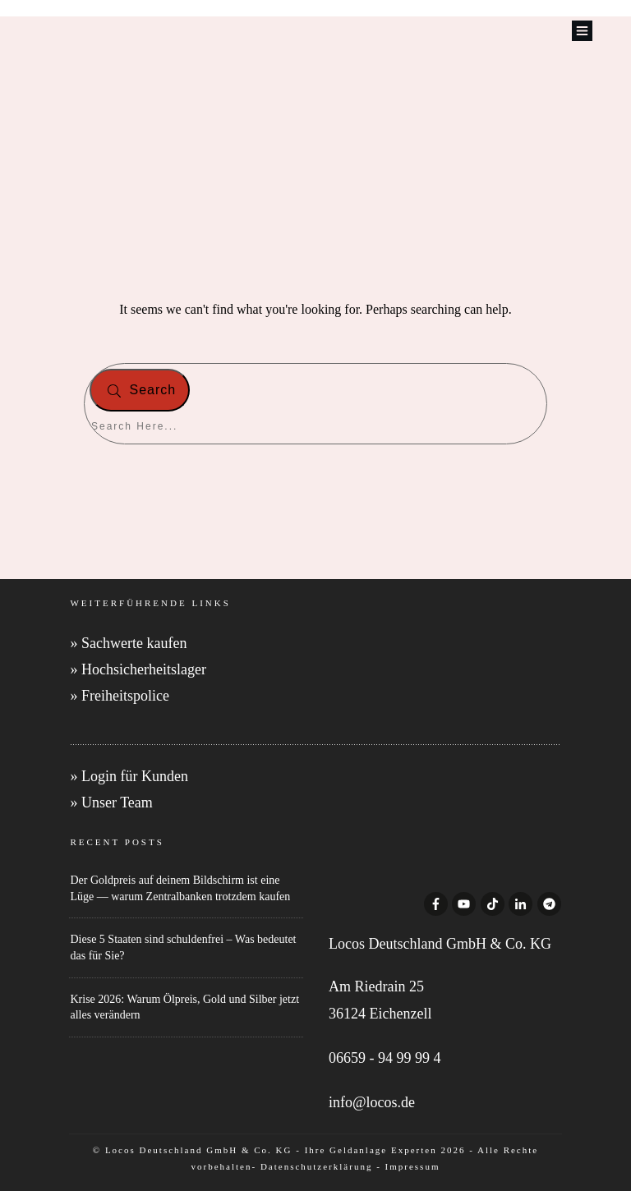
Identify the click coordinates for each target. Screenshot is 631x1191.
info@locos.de (372, 1102)
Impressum (412, 1166)
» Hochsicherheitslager (137, 669)
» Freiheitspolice (119, 695)
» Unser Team (111, 802)
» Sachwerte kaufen (128, 643)
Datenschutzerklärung (316, 1166)
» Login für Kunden (128, 776)
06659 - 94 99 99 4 (385, 1058)
